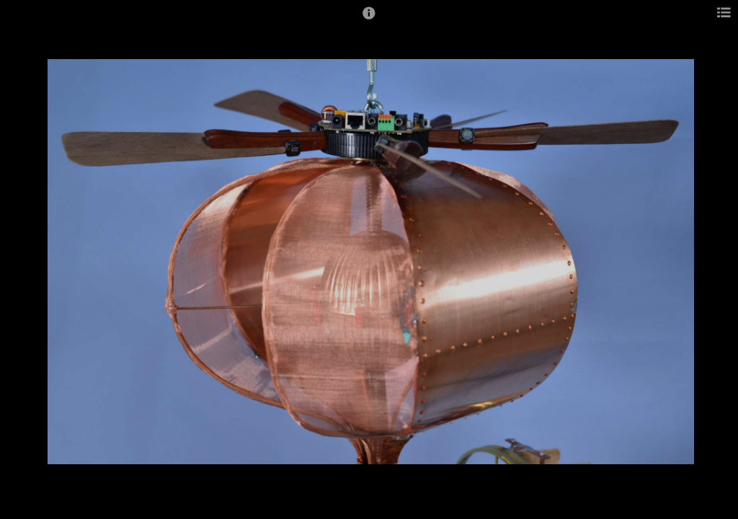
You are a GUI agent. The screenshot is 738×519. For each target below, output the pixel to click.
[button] (369, 19)
